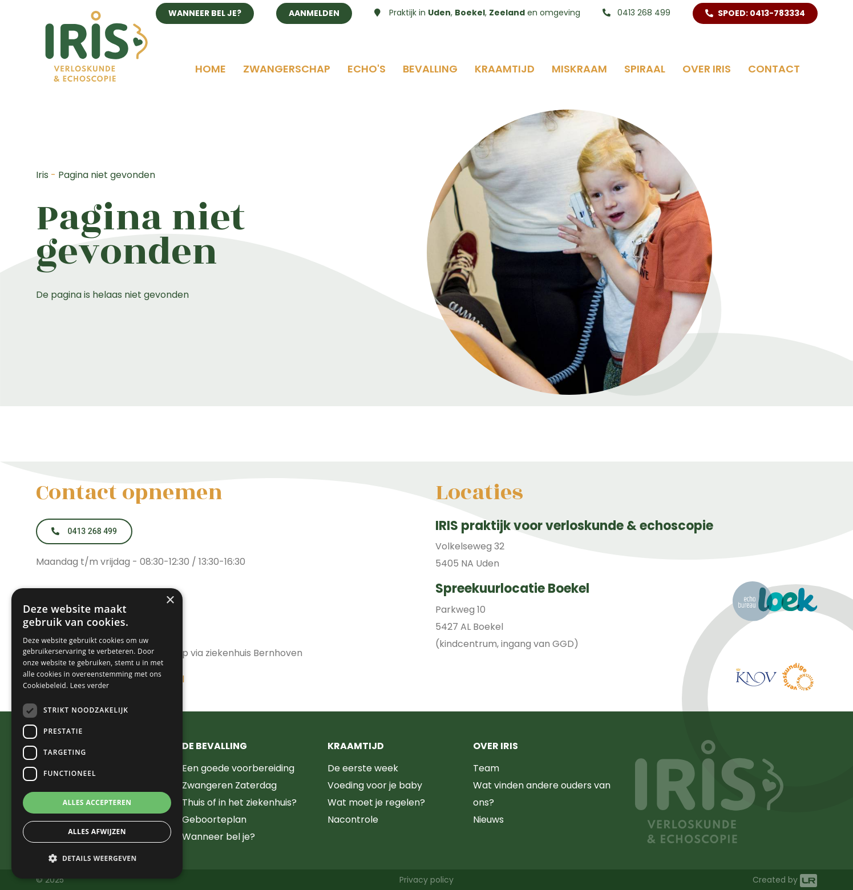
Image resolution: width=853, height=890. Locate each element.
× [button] (169, 600)
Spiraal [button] (644, 69)
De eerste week (363, 768)
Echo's (366, 69)
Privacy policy (426, 879)
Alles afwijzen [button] (97, 831)
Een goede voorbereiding (238, 768)
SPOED (755, 13)
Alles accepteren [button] (97, 802)
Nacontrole (353, 819)
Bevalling (430, 69)
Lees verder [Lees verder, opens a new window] (90, 685)
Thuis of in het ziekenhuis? (239, 802)
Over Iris (706, 69)
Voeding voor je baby (375, 785)
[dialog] (97, 733)
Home (210, 69)
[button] (97, 858)
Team (486, 768)
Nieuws (488, 819)
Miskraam (579, 69)
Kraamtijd (505, 69)
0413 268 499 (636, 12)
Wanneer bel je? (204, 13)
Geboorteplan (214, 819)
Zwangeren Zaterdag (229, 785)
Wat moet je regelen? (376, 802)
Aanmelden (314, 13)
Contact (774, 69)
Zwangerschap (286, 69)
